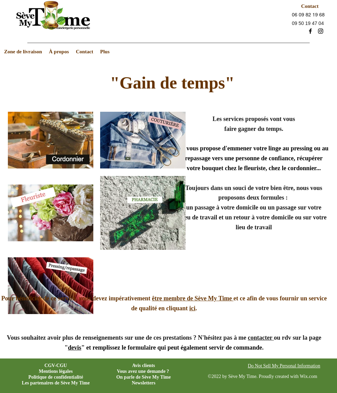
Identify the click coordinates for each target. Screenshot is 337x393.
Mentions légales (55, 371)
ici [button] (192, 308)
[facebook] (310, 31)
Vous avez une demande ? (143, 371)
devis (74, 347)
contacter (261, 337)
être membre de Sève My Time (192, 298)
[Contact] (309, 6)
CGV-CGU (55, 365)
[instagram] (320, 31)
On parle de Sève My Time (143, 377)
